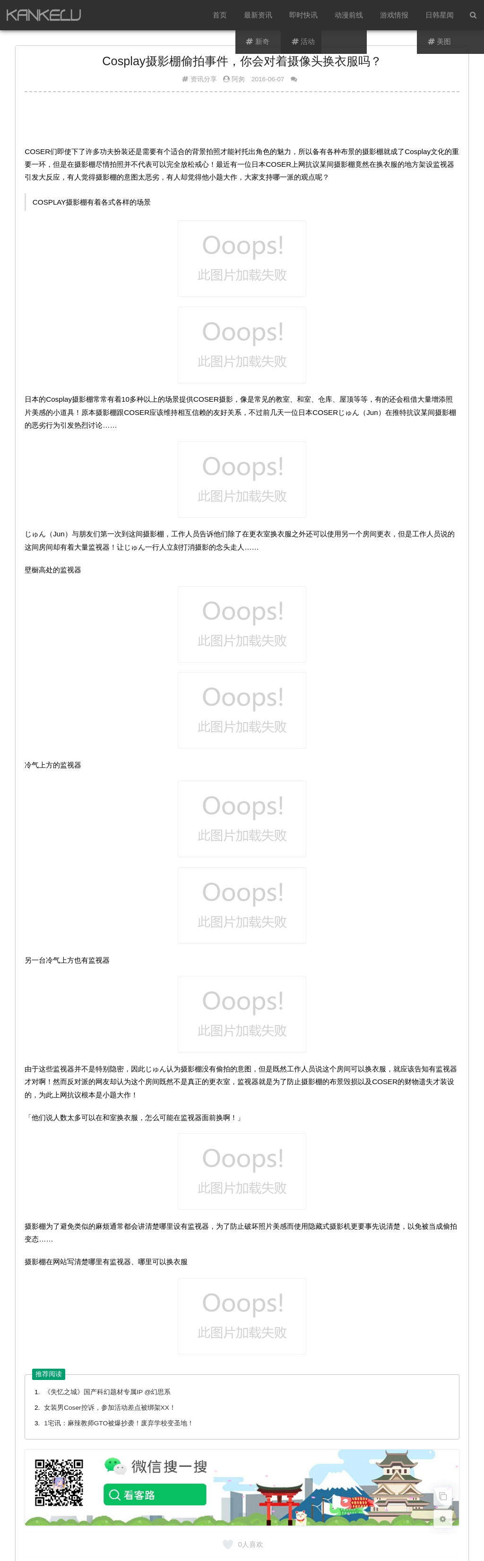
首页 (220, 15)
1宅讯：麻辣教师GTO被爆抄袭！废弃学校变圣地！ (119, 1423)
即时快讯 (303, 15)
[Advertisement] (242, 122)
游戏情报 (394, 15)
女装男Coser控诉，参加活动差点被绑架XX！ (110, 1407)
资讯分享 (203, 79)
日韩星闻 (439, 15)
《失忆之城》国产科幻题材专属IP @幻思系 (107, 1392)
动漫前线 (349, 15)
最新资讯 (258, 15)
